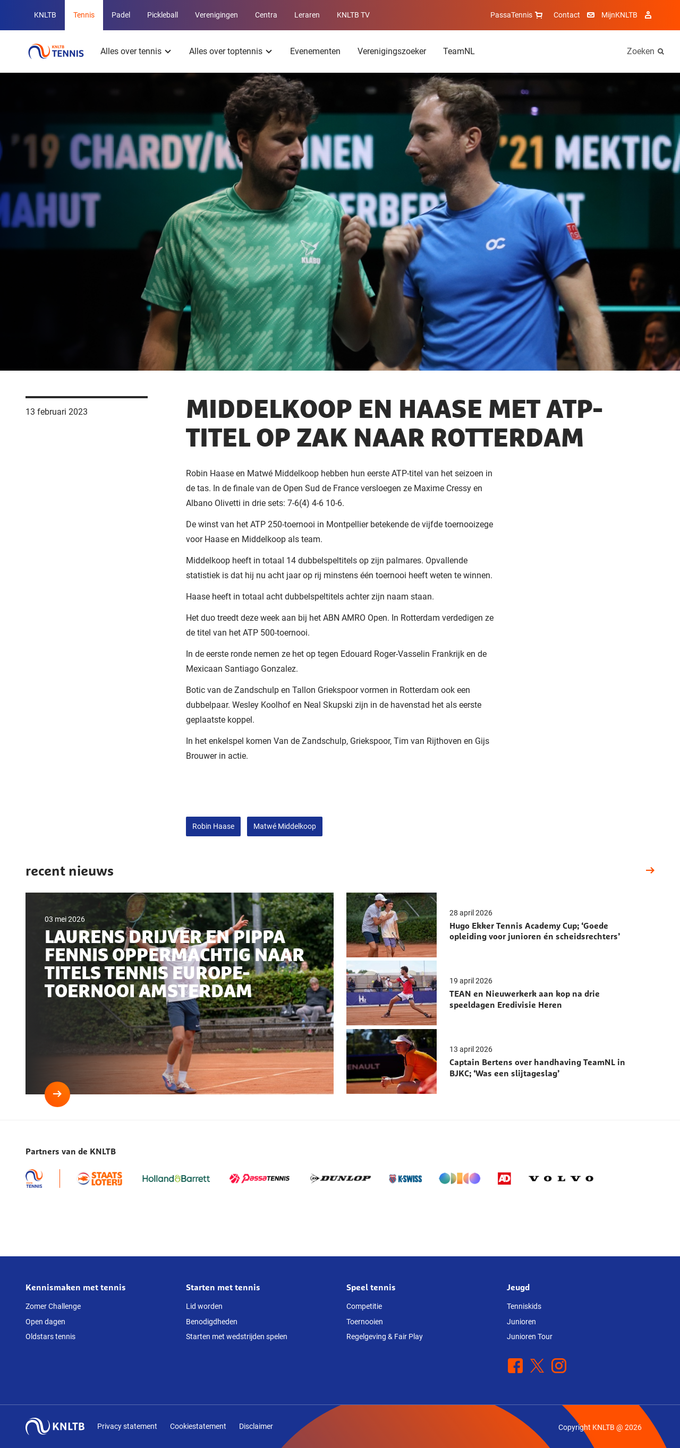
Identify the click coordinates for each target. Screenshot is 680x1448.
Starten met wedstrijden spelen (236, 1336)
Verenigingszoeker (392, 51)
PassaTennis (517, 15)
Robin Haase (213, 826)
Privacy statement (127, 1426)
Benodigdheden (211, 1321)
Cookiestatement (198, 1426)
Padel (121, 15)
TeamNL (459, 51)
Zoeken (640, 51)
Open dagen (45, 1321)
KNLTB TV (353, 15)
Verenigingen (216, 15)
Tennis (84, 15)
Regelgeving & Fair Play (384, 1336)
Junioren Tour (529, 1336)
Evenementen (315, 51)
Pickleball (162, 15)
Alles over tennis (131, 51)
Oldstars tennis (50, 1336)
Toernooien (364, 1321)
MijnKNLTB (619, 15)
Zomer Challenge (53, 1306)
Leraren (307, 15)
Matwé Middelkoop (284, 826)
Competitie (364, 1306)
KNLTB (45, 15)
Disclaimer (256, 1426)
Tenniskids (524, 1306)
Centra (266, 15)
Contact (567, 15)
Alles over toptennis (225, 51)
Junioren (521, 1321)
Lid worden (204, 1306)
